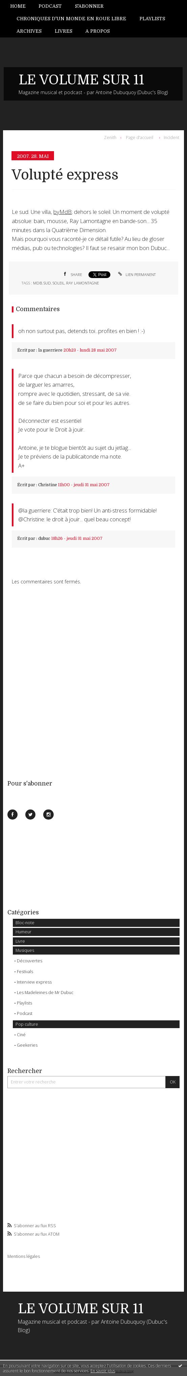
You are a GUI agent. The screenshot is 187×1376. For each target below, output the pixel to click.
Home (18, 6)
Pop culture (27, 1024)
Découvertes (29, 961)
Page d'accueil (139, 137)
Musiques (25, 950)
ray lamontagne (82, 282)
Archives (29, 31)
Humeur (23, 932)
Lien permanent (136, 274)
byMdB (62, 212)
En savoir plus (102, 1371)
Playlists (152, 18)
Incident (171, 137)
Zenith (110, 137)
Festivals (25, 971)
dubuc (44, 538)
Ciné (21, 1035)
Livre (20, 941)
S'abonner (89, 6)
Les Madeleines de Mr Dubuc (45, 992)
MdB (37, 282)
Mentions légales (23, 1256)
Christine (47, 485)
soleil (58, 282)
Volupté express (64, 175)
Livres (63, 31)
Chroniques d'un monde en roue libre (71, 18)
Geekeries (27, 1045)
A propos (97, 31)
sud (47, 282)
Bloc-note (25, 923)
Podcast (50, 6)
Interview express (34, 982)
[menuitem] (21, 6)
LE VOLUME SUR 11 (81, 80)
